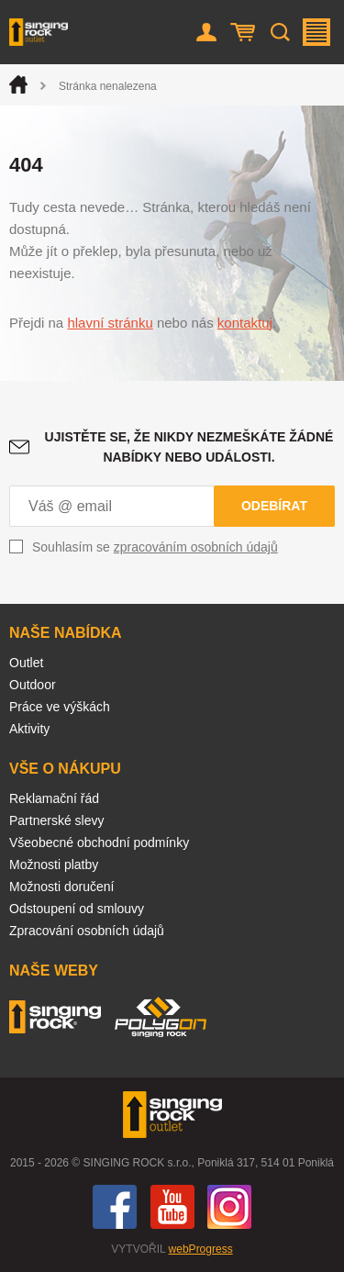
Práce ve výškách (59, 706)
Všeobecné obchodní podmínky (99, 842)
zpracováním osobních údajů (196, 547)
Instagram (229, 1207)
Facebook (115, 1207)
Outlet (26, 662)
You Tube (172, 1207)
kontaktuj (244, 322)
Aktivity (29, 728)
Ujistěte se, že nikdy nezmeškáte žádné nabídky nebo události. (189, 447)
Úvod (18, 84)
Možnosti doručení (61, 886)
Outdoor (32, 684)
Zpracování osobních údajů (86, 930)
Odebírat (274, 505)
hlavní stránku (109, 322)
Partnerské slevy (56, 820)
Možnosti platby (53, 864)
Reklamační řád (54, 798)
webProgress (201, 1249)
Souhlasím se (155, 547)
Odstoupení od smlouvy (76, 908)
